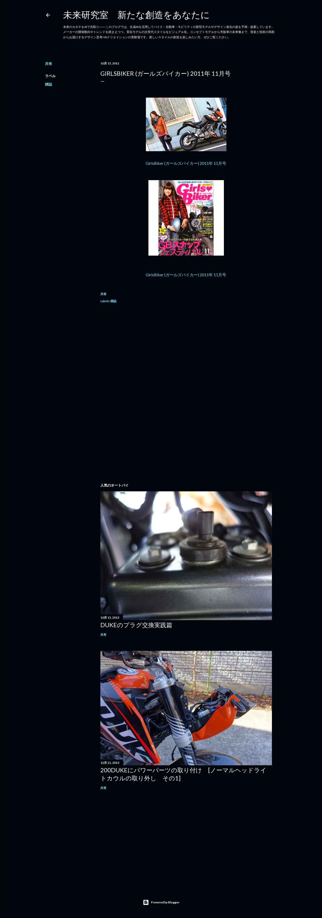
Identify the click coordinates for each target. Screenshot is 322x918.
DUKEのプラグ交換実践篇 (136, 624)
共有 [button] (48, 63)
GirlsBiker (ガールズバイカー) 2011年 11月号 (186, 163)
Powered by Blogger (161, 902)
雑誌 (48, 84)
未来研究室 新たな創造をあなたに (136, 14)
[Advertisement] (186, 352)
